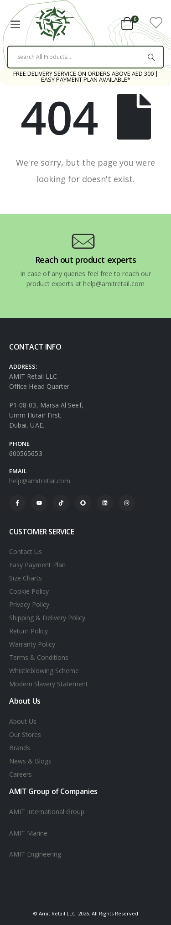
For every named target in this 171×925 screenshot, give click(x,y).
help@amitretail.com (39, 480)
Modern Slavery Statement (48, 683)
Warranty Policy (32, 644)
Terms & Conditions (38, 657)
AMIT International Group (46, 811)
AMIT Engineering (35, 854)
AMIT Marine (28, 833)
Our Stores (25, 734)
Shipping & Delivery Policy (47, 617)
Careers (20, 774)
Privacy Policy (29, 604)
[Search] (151, 57)
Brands (19, 747)
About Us (22, 721)
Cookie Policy (29, 591)
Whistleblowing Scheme (44, 670)
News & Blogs (30, 761)
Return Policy (28, 631)
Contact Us (25, 551)
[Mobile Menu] (15, 23)
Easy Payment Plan (37, 564)
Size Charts (25, 578)
